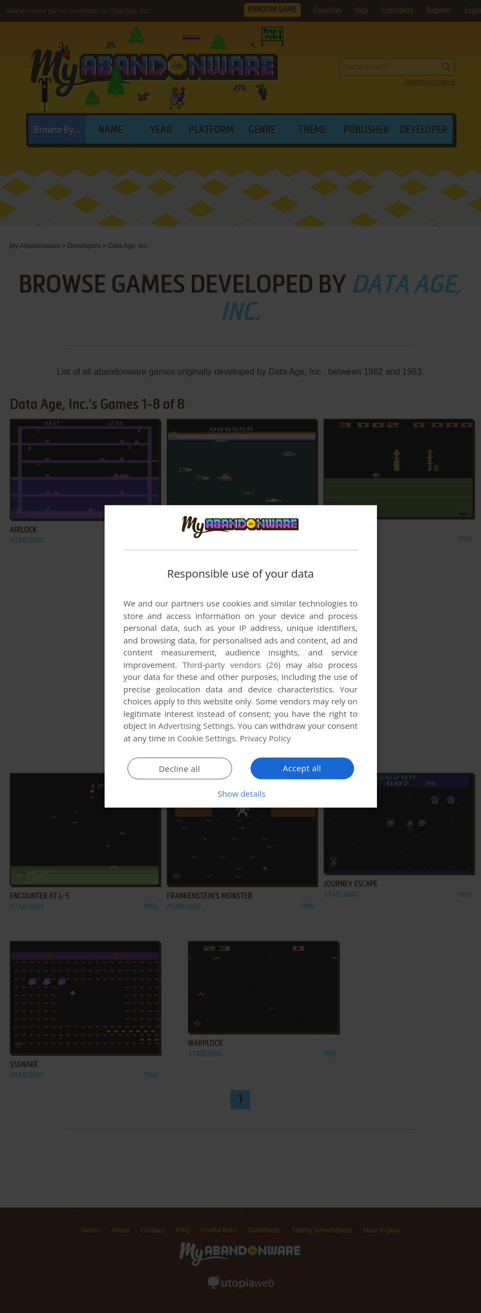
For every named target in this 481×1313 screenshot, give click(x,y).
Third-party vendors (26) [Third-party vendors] (231, 664)
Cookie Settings (206, 738)
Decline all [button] (179, 768)
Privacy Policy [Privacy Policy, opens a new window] (265, 738)
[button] (241, 794)
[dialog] (241, 656)
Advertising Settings (196, 725)
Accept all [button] (302, 768)
